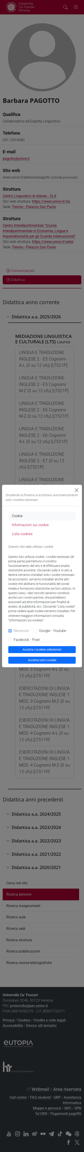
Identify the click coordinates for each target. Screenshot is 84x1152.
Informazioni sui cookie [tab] (30, 525)
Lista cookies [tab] (22, 534)
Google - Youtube (52, 631)
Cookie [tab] (17, 516)
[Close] (76, 490)
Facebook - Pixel (27, 640)
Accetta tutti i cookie (42, 660)
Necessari (21, 631)
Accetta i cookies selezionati (42, 649)
